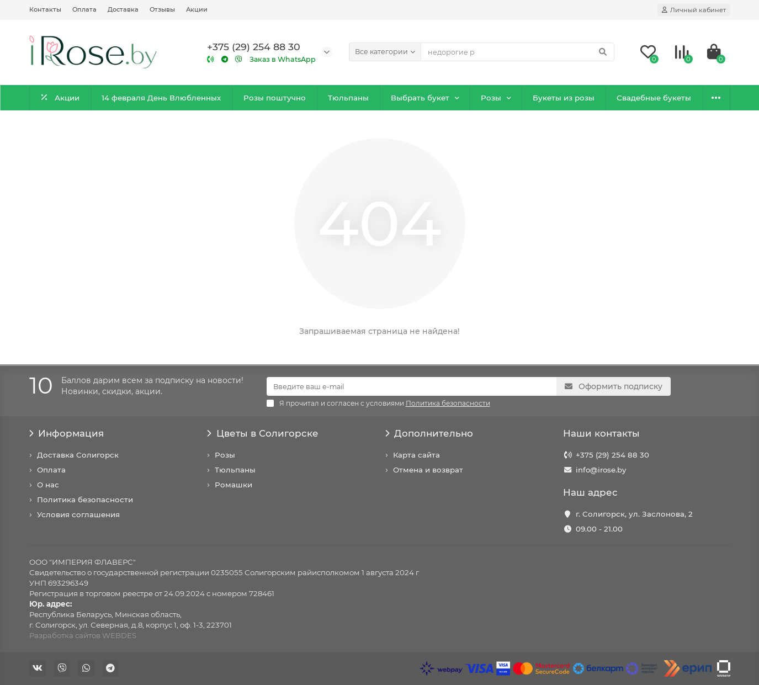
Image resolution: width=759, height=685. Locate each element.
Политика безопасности (85, 499)
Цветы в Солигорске (263, 433)
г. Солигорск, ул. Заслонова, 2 (634, 513)
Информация (66, 433)
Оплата (84, 9)
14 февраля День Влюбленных (161, 97)
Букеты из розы (564, 97)
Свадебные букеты (654, 97)
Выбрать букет (420, 97)
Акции (197, 9)
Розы (491, 97)
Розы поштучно (274, 97)
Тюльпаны (348, 97)
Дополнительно (429, 433)
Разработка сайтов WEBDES (82, 635)
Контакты (45, 9)
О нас (48, 484)
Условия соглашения (78, 514)
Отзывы (162, 9)
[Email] (412, 386)
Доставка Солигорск (78, 454)
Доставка (123, 9)
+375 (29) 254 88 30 (612, 454)
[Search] (517, 52)
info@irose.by (601, 469)
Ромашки (233, 484)
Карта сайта (416, 454)
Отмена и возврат (428, 469)
